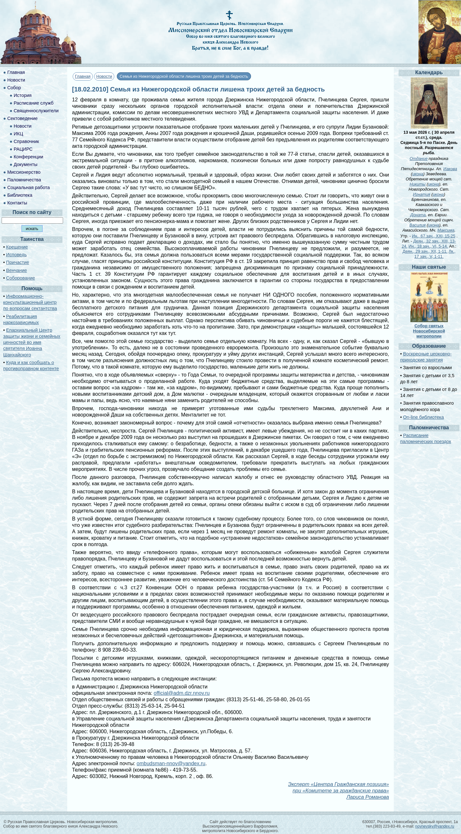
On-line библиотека (423, 417)
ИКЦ (18, 133)
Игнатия (421, 194)
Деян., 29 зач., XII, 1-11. (425, 251)
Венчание (16, 270)
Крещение (17, 247)
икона (417, 173)
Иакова (450, 168)
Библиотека (19, 195)
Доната (418, 214)
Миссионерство (24, 172)
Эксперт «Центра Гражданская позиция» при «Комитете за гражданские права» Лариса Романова (338, 791)
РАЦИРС (23, 149)
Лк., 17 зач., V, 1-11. (434, 254)
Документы (25, 164)
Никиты (417, 184)
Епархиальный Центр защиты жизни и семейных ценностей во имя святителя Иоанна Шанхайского (31, 342)
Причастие (17, 262)
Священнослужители (36, 110)
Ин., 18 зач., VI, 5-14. (428, 246)
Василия (417, 225)
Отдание (419, 158)
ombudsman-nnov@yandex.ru (171, 763)
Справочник (26, 141)
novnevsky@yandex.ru (434, 826)
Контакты (17, 202)
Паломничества (24, 179)
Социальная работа (28, 187)
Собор (14, 87)
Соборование (20, 278)
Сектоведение (22, 118)
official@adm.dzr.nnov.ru (182, 693)
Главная (83, 76)
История (23, 95)
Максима (445, 230)
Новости (104, 76)
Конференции (28, 156)
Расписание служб (33, 103)
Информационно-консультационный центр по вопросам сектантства (30, 302)
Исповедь (16, 254)
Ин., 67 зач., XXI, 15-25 (433, 236)
